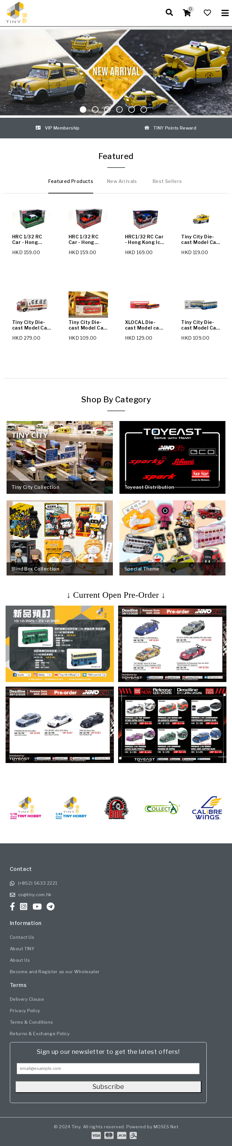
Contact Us (22, 937)
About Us (20, 960)
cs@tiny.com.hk (35, 894)
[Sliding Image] (116, 72)
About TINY (22, 948)
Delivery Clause (27, 999)
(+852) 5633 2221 (38, 883)
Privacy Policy (25, 1010)
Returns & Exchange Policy (40, 1033)
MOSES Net (166, 1126)
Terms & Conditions (31, 1022)
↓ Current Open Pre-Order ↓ (115, 595)
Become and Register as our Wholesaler (55, 971)
